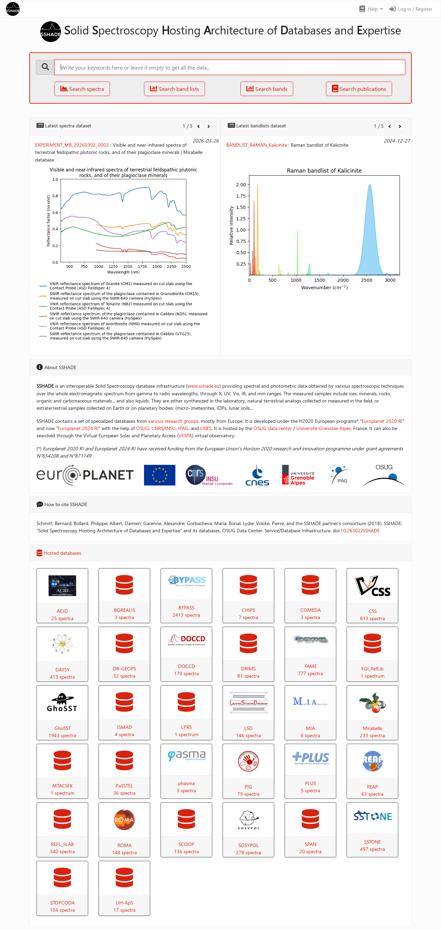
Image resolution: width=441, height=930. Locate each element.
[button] (371, 9)
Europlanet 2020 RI (382, 421)
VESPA (185, 435)
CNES (206, 428)
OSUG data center (273, 428)
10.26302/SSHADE (360, 530)
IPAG (183, 428)
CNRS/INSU (164, 428)
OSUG (142, 428)
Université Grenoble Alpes (323, 428)
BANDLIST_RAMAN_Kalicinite (256, 145)
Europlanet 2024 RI (78, 428)
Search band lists (174, 89)
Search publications (359, 89)
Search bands (266, 89)
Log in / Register (410, 9)
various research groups (173, 421)
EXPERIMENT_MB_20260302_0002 (72, 145)
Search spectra (82, 89)
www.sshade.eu (203, 386)
